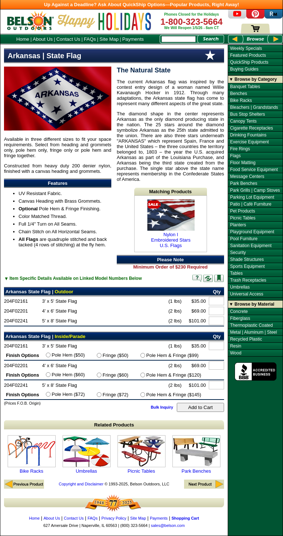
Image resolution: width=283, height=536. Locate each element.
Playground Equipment (252, 231)
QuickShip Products (249, 62)
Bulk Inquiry (162, 407)
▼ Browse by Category (253, 79)
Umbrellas (87, 454)
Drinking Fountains (248, 135)
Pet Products (242, 211)
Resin (235, 346)
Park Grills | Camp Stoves (255, 190)
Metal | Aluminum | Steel (253, 332)
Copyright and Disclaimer (81, 484)
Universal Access (246, 294)
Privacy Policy (113, 518)
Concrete (239, 311)
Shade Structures (247, 259)
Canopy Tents (243, 121)
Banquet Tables (245, 86)
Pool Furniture (243, 238)
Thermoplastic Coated (251, 325)
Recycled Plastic (246, 339)
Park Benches (196, 454)
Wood (235, 353)
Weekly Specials (246, 48)
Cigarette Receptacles (251, 128)
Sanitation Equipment (250, 245)
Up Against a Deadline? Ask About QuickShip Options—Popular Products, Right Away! (141, 4)
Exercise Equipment (249, 141)
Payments (133, 39)
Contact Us (68, 39)
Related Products (114, 425)
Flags (235, 155)
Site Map (109, 39)
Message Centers (247, 176)
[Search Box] (179, 39)
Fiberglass (240, 318)
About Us (43, 39)
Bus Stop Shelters (247, 114)
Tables (236, 273)
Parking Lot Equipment (252, 197)
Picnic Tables (141, 454)
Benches (238, 93)
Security (238, 252)
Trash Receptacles (248, 280)
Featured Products (248, 55)
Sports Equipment (247, 266)
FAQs (90, 39)
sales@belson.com (168, 525)
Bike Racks (32, 454)
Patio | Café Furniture (250, 204)
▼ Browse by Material (252, 304)
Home (22, 39)
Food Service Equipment (254, 169)
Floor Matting (242, 162)
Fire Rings (240, 148)
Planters (238, 224)
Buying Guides (244, 69)
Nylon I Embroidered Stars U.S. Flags (171, 223)
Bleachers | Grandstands (254, 107)
